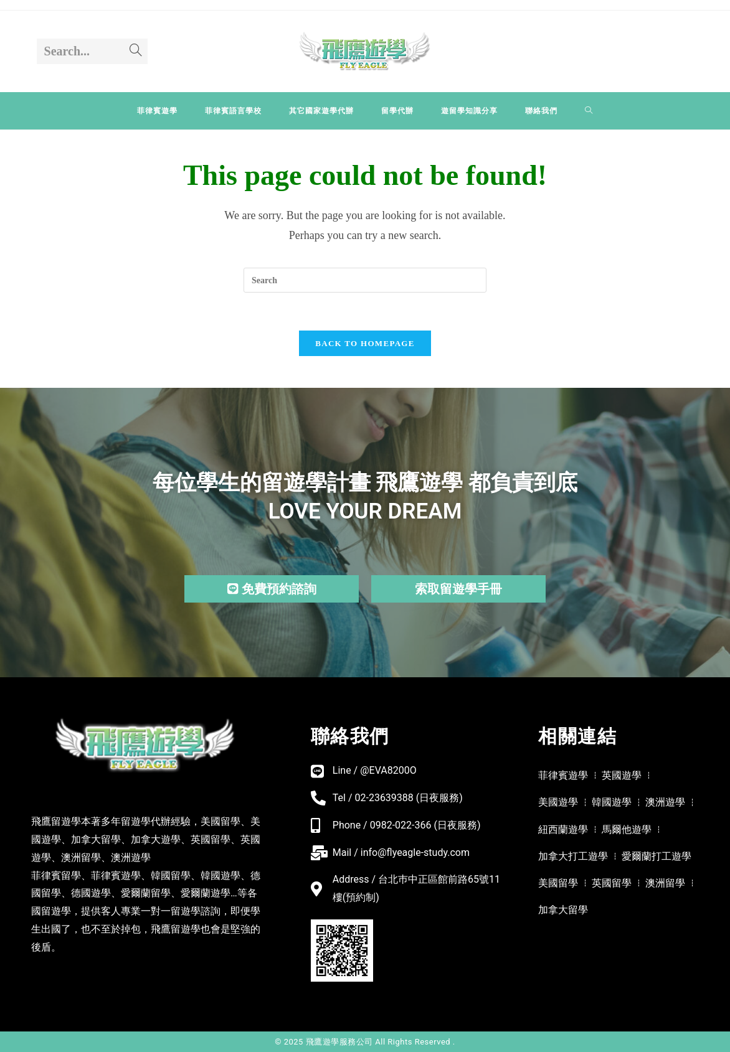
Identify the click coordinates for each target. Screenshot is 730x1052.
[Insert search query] (365, 280)
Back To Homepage (364, 343)
